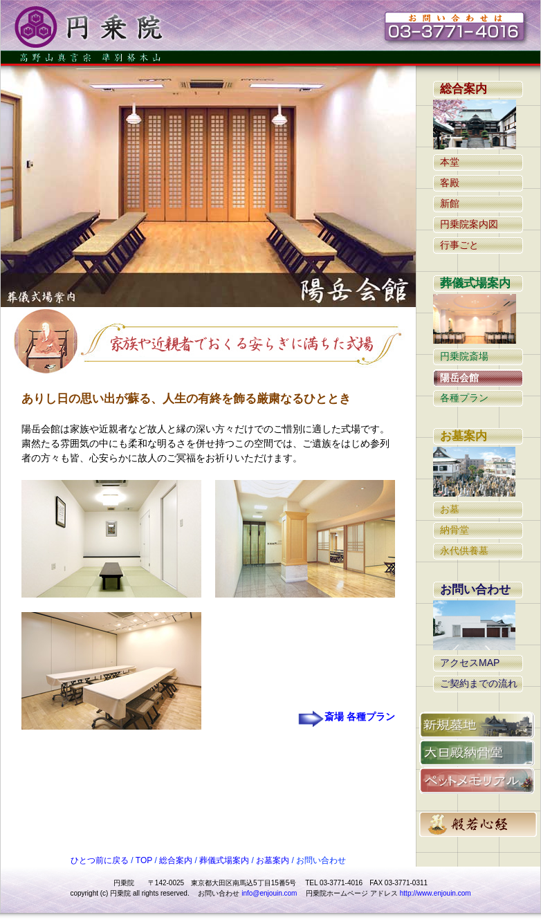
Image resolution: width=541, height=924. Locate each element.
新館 (449, 203)
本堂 (449, 161)
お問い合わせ (475, 589)
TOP (143, 860)
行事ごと (459, 244)
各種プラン (464, 397)
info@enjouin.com (269, 893)
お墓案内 (463, 436)
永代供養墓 (464, 550)
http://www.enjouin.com (435, 893)
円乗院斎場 (464, 356)
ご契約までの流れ (478, 683)
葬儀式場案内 (475, 283)
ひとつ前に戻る (100, 860)
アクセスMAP (469, 662)
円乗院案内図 (469, 224)
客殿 (449, 182)
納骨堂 (454, 529)
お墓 (449, 509)
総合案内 (463, 88)
